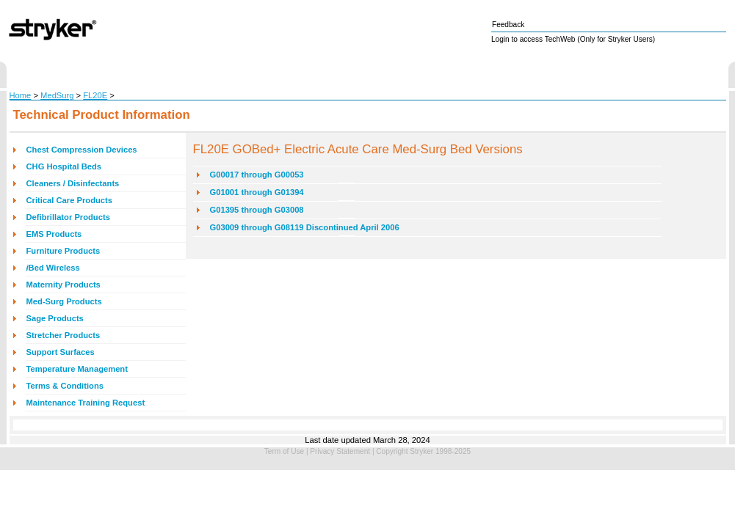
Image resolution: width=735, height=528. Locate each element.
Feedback (508, 25)
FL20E (95, 95)
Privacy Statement (340, 451)
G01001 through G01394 (257, 192)
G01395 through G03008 (257, 209)
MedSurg (56, 95)
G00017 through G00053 (257, 174)
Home (21, 95)
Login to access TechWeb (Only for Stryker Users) (573, 39)
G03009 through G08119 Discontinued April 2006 (304, 227)
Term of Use (284, 451)
